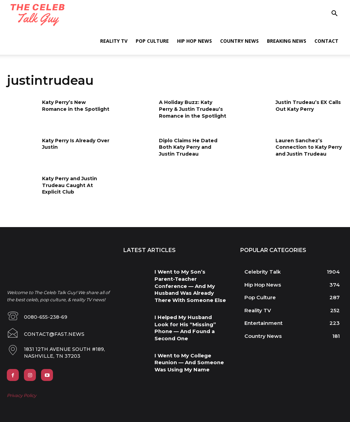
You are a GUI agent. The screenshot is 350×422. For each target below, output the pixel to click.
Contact (326, 41)
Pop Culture (152, 41)
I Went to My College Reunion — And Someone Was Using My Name (190, 343)
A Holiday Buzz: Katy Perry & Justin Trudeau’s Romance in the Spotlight (192, 109)
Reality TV (113, 41)
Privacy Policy (21, 394)
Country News (239, 41)
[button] (334, 14)
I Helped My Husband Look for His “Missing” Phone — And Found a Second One (186, 312)
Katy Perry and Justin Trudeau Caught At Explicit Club (69, 185)
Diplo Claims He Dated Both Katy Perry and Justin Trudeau (188, 147)
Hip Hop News (194, 41)
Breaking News (286, 41)
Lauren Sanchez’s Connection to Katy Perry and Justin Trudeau (308, 147)
